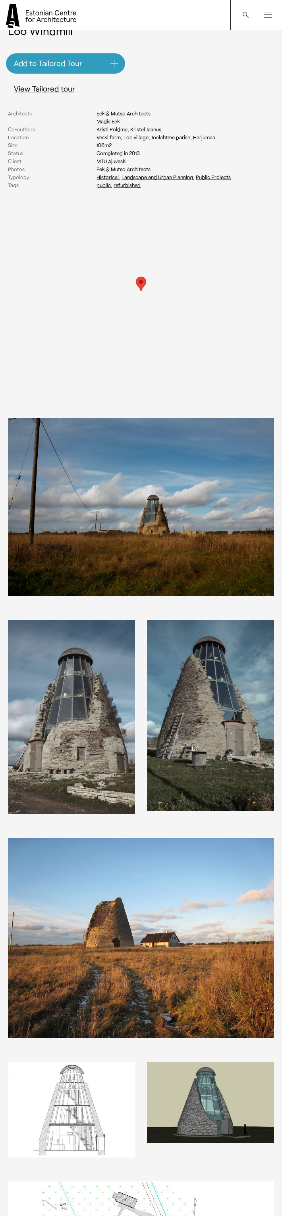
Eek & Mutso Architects (124, 113)
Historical (108, 177)
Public (104, 185)
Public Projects (213, 177)
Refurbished (127, 185)
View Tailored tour (44, 88)
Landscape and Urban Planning (157, 177)
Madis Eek (108, 121)
